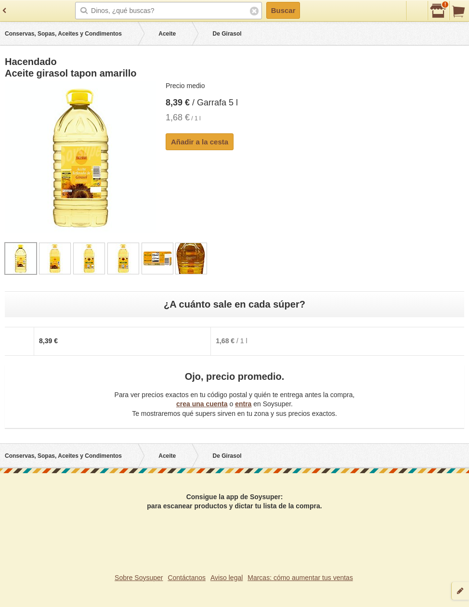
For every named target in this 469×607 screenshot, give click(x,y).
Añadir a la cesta (199, 142)
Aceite (167, 33)
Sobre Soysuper (139, 577)
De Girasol (227, 33)
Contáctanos (187, 577)
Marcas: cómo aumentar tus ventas (300, 577)
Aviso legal (226, 577)
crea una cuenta (202, 404)
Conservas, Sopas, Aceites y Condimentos (63, 33)
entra (243, 404)
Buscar (283, 10)
